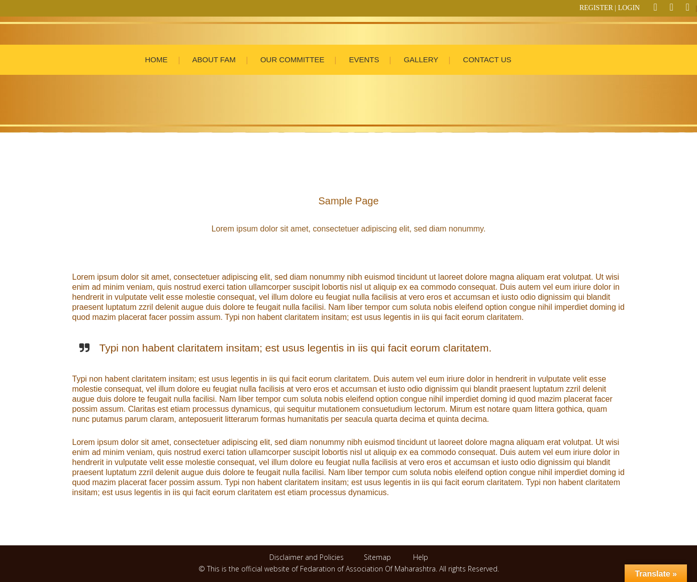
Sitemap (377, 557)
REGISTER (596, 8)
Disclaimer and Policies (307, 557)
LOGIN (629, 8)
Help (420, 557)
